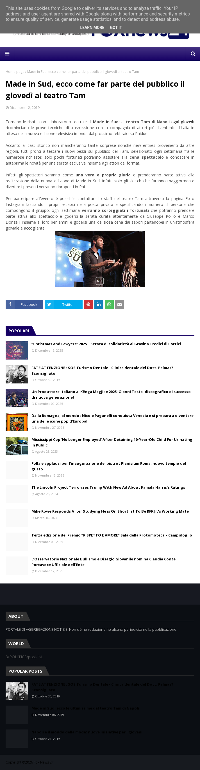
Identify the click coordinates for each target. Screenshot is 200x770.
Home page (15, 71)
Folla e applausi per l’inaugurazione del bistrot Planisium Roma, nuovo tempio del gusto (108, 466)
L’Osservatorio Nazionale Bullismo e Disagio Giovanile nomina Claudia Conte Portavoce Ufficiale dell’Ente (103, 561)
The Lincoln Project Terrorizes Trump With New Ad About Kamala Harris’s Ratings (108, 487)
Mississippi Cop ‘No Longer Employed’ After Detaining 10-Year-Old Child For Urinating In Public (111, 442)
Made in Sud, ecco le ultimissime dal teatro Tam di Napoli (85, 708)
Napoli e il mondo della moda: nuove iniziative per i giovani (86, 732)
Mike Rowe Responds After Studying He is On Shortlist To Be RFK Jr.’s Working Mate (110, 511)
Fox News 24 (44, 762)
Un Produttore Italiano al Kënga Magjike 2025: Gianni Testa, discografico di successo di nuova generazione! (111, 394)
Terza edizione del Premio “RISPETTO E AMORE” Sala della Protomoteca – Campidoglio (111, 535)
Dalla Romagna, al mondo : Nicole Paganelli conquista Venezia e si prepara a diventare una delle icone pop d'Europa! (112, 418)
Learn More (92, 27)
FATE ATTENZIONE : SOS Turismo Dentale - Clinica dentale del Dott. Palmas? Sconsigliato (102, 370)
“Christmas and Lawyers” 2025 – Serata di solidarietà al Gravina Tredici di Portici (106, 343)
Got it (116, 27)
